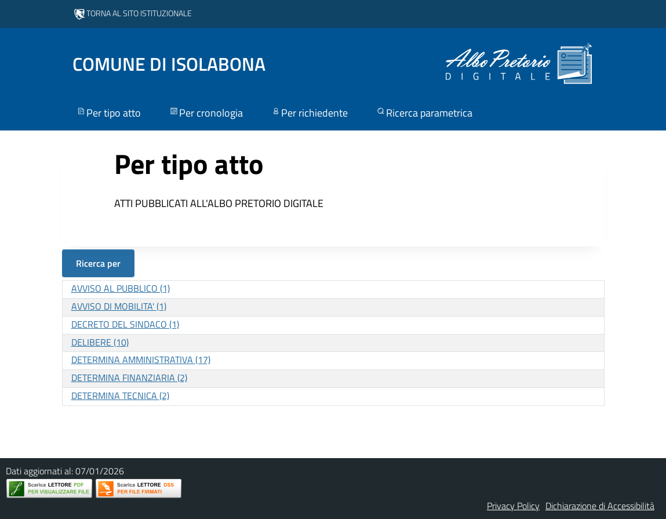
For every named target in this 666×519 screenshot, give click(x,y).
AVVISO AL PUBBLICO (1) (120, 288)
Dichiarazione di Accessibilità (599, 506)
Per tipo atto (108, 113)
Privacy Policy (513, 506)
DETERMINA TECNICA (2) (120, 395)
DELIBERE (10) (100, 342)
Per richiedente (309, 113)
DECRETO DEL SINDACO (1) (125, 324)
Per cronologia (206, 113)
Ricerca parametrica (424, 113)
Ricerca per (98, 263)
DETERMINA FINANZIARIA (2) (129, 377)
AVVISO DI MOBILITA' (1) (118, 306)
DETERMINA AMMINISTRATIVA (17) (140, 359)
